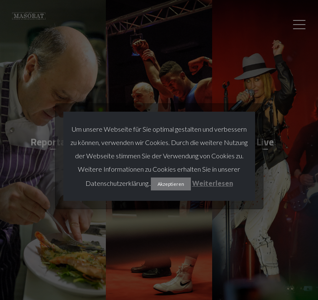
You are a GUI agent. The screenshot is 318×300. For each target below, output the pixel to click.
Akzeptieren (171, 184)
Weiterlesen (212, 183)
